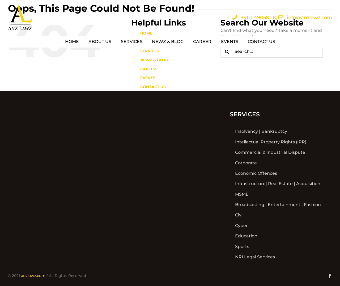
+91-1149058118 (258, 17)
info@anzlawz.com (309, 17)
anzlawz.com (33, 275)
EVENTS (147, 77)
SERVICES (149, 51)
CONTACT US (153, 86)
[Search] (227, 51)
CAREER (148, 69)
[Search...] (271, 51)
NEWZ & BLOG (154, 60)
